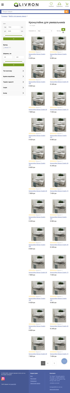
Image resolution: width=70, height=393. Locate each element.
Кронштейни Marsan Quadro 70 (59, 109)
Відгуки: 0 (38, 52)
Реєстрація (33, 378)
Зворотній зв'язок (54, 389)
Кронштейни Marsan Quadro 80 (38, 109)
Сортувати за (32, 31)
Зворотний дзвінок (35, 383)
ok (13, 38)
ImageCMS (13, 384)
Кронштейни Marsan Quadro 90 (59, 82)
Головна (4, 16)
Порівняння (33, 381)
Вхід (31, 376)
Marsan (7, 47)
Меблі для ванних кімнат (17, 16)
